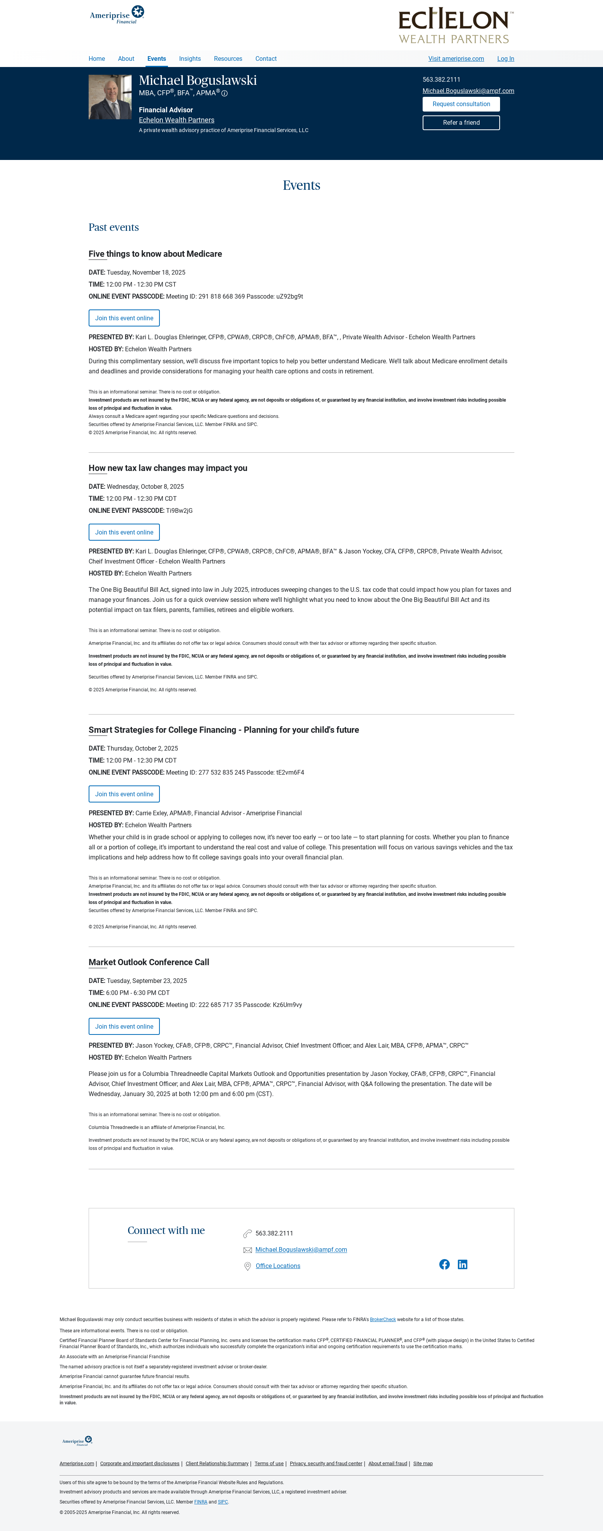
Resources (228, 58)
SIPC (223, 1502)
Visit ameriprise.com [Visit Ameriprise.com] (456, 58)
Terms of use (269, 1463)
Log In (505, 58)
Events (156, 58)
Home (97, 58)
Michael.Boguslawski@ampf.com (468, 91)
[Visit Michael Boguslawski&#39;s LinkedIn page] (463, 1264)
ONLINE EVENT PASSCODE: (126, 296)
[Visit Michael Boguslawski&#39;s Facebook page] (444, 1264)
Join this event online (124, 318)
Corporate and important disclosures (140, 1463)
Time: (96, 284)
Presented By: (111, 337)
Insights (190, 58)
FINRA (200, 1502)
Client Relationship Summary (217, 1463)
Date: (97, 272)
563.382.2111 (442, 79)
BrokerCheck (383, 1319)
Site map (423, 1463)
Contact (266, 58)
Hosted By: (106, 349)
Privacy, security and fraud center (326, 1463)
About (126, 58)
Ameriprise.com (77, 1463)
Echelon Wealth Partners (176, 120)
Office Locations (278, 1266)
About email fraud (387, 1463)
